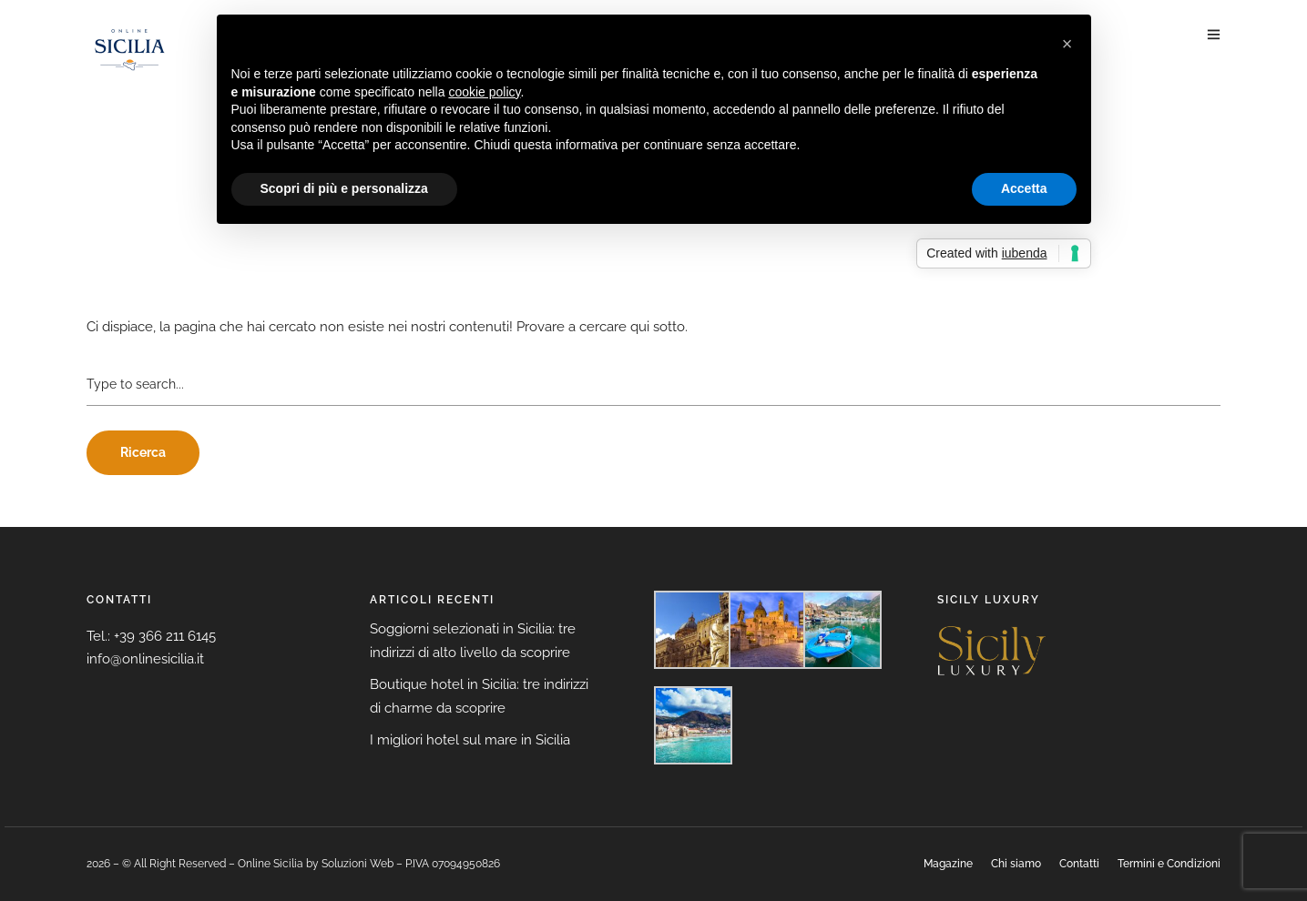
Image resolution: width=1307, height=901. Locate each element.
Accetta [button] (1024, 188)
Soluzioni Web (357, 863)
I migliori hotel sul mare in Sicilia (470, 740)
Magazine (948, 863)
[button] (1067, 43)
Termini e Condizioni (1169, 863)
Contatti (1079, 863)
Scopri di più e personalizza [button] (344, 188)
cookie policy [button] (484, 92)
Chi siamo (1016, 863)
